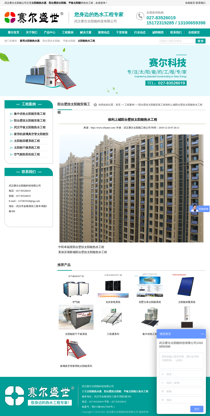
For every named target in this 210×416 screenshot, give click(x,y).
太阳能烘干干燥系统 (76, 334)
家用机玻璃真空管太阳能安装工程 (31, 135)
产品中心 (49, 32)
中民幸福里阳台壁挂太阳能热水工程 (81, 247)
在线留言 (190, 2)
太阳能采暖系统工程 (27, 140)
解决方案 (85, 32)
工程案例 (67, 32)
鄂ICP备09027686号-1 (103, 406)
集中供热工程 (150, 334)
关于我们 (31, 32)
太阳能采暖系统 (186, 302)
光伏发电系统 (113, 302)
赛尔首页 (13, 32)
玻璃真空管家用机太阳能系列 (76, 366)
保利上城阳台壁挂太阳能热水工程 (183, 104)
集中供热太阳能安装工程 (30, 113)
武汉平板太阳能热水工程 (30, 127)
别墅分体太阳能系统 (150, 302)
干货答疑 (122, 32)
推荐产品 (64, 265)
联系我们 (200, 2)
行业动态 (140, 32)
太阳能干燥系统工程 (27, 147)
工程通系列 (113, 334)
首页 (118, 104)
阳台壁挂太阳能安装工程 (30, 120)
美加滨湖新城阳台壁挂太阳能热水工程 (82, 252)
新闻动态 (104, 32)
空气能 (76, 302)
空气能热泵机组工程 (27, 154)
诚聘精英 (158, 32)
